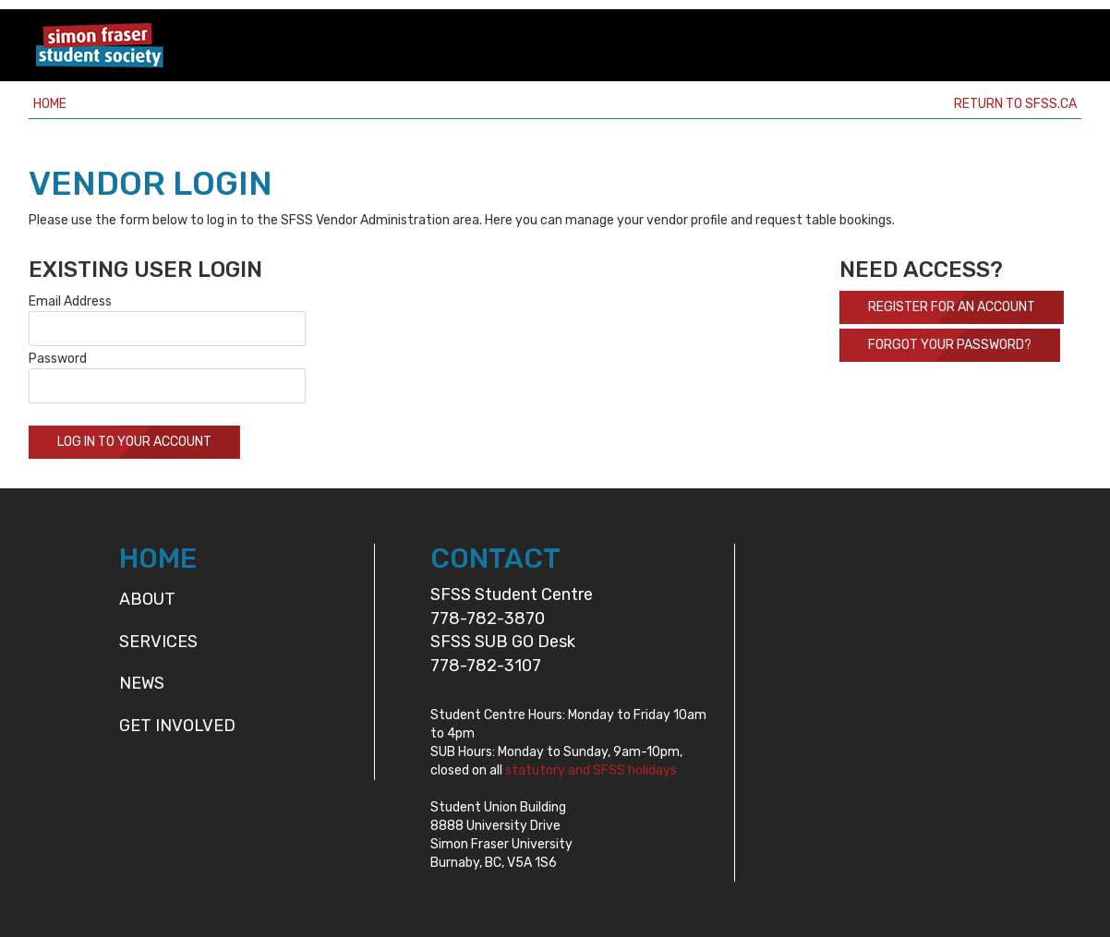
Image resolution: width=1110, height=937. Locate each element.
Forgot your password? (950, 345)
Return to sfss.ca (1015, 104)
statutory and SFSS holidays (591, 770)
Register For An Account (951, 307)
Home (49, 104)
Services (158, 641)
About (147, 599)
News (141, 683)
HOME (158, 558)
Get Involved (177, 725)
